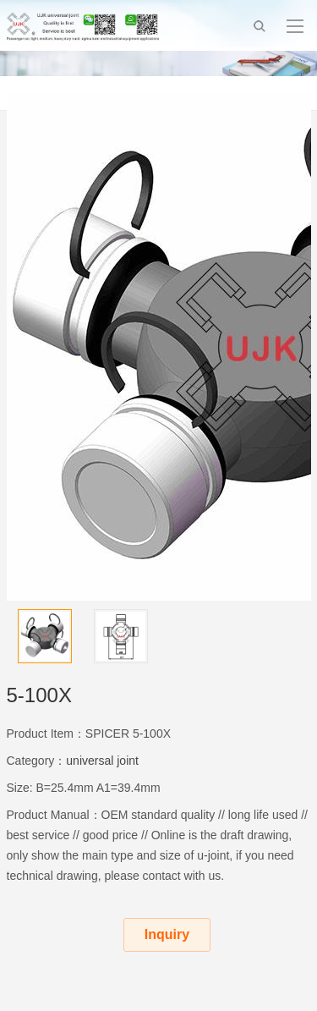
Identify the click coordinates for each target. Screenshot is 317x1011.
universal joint (102, 760)
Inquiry (167, 934)
